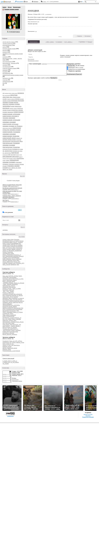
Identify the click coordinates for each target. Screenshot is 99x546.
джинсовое (16, 97)
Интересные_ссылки (8, 317)
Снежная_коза (12, 263)
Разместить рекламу (88, 417)
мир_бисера (18, 299)
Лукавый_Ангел (7, 257)
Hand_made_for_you (8, 344)
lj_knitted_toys (6, 362)
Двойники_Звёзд (7, 298)
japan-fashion (6, 326)
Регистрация (20, 1)
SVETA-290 (10, 245)
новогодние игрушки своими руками (11, 121)
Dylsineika (16, 239)
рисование (7, 156)
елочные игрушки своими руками (13, 101)
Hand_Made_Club (7, 324)
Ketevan (21, 241)
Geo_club (5, 323)
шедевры (5, 230)
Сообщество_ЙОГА (8, 313)
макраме (5, 70)
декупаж (13, 95)
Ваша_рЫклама (7, 281)
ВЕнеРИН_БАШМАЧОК (15, 250)
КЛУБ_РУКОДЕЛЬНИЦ (9, 309)
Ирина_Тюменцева (8, 255)
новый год (19, 138)
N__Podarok (19, 242)
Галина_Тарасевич (8, 252)
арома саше (14, 93)
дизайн (5, 99)
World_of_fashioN (12, 327)
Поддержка (79, 2)
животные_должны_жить (9, 320)
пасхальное (7, 141)
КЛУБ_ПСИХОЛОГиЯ (8, 316)
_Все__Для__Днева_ (8, 291)
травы (7, 160)
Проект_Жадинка (16, 330)
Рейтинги (36, 1)
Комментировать (34, 41)
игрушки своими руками (9, 48)
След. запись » (68, 42)
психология (5, 154)
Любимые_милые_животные (10, 302)
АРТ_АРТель (18, 341)
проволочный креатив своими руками (13, 75)
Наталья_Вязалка (7, 260)
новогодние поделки (11, 136)
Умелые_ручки (20, 342)
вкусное (5, 50)
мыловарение (6, 73)
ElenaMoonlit (6, 241)
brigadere (19, 245)
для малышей (6, 66)
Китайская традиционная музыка (12, 188)
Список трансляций (8, 358)
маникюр (10, 112)
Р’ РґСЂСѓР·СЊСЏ (14, 31)
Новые (90, 42)
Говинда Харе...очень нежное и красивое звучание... (12, 196)
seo (4, 93)
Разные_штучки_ (7, 288)
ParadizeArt (6, 341)
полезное (5, 57)
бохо (4, 95)
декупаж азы (7, 97)
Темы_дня (12, 341)
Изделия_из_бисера (17, 295)
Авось (44, 1)
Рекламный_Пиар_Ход (9, 299)
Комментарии (16, 7)
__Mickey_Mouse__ (15, 326)
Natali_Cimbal (6, 243)
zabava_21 (5, 250)
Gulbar (17, 241)
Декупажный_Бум (18, 308)
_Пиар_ (5, 284)
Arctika (4, 239)
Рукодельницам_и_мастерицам (11, 351)
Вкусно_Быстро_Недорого (10, 334)
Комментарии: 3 (15, 198)
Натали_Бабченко (16, 259)
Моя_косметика (7, 295)
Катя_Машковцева (8, 256)
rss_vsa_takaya (14, 362)
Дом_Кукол (6, 301)
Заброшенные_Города (9, 285)
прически (15, 153)
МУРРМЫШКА (15, 257)
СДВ (17, 311)
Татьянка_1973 (20, 263)
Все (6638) (22, 236)
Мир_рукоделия (17, 294)
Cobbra (8, 239)
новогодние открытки (7, 128)
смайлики (44, 63)
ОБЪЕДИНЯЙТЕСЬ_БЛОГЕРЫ (11, 305)
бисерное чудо (7, 78)
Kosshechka (6, 242)
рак (9, 154)
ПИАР (13, 281)
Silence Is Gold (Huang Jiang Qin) (12, 185)
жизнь (16, 102)
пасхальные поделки (11, 147)
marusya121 (19, 248)
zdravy (4, 280)
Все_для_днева (7, 319)
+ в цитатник (48, 14)
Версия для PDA (88, 414)
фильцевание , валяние (9, 63)
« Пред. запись (50, 42)
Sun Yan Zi (6, 200)
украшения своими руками (11, 161)
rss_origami (6, 363)
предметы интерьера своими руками (13, 53)
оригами (5, 65)
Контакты (88, 415)
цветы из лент (16, 168)
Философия (6, 311)
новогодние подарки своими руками (11, 133)
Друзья (9, 7)
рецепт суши (19, 154)
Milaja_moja (12, 242)
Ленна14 (21, 256)
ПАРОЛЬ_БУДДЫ (13, 276)
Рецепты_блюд (7, 349)
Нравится (79, 36)
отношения (18, 139)
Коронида (16, 256)
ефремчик (13, 264)
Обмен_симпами (16, 319)
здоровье (7, 106)
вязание (5, 52)
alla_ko (15, 245)
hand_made (11, 323)
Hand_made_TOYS (8, 297)
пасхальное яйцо (17, 141)
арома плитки (8, 93)
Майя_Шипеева (7, 259)
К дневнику (59, 42)
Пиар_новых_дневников (9, 315)
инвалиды (18, 106)
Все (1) (23, 227)
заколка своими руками (11, 104)
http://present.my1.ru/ (33, 21)
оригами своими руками (9, 139)
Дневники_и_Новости (18, 298)
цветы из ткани (7, 169)
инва (12, 106)
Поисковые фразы (17, 381)
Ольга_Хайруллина (8, 262)
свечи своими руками (11, 158)
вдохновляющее (7, 45)
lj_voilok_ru (14, 361)
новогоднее (18, 112)
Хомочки (15, 297)
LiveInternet (6, 2)
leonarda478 (19, 246)
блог (4, 83)
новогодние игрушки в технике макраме (11, 117)
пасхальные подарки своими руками (11, 144)
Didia (12, 239)
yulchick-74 (19, 249)
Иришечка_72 (17, 255)
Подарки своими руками (3, 9)
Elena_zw (12, 241)
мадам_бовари (13, 306)
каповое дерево (13, 108)
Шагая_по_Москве (19, 283)
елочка (17, 99)
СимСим (5, 263)
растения (13, 154)
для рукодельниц (7, 61)
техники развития (7, 43)
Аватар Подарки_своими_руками (13, 21)
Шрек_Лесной (6, 264)
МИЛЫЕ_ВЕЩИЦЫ (12, 284)
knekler (8, 246)
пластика (5, 80)
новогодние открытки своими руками (12, 129)
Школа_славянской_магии (10, 348)
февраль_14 (17, 317)
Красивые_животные (8, 290)
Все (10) (22, 176)
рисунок (15, 156)
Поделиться (87, 36)
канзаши (6, 108)
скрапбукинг (20, 158)
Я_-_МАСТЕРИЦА (10, 329)
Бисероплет (12, 311)
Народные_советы (11, 280)
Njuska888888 (14, 243)
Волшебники (18, 309)
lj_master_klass (7, 361)
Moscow (5, 327)
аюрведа (20, 93)
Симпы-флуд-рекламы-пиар (10, 331)
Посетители (15, 379)
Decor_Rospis (20, 322)
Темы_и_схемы (16, 288)
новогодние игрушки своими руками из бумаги (12, 125)
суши (4, 160)
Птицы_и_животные (8, 292)
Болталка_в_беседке (8, 333)
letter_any (5, 248)
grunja (4, 246)
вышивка (5, 71)
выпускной (7, 95)
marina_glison (12, 248)
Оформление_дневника (9, 322)
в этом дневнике (8, 212)
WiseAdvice (17, 345)
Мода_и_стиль (19, 279)
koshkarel (12, 246)
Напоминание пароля (33, 60)
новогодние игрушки (11, 114)
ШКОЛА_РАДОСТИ (8, 308)
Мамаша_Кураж (7, 346)
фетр (9, 168)
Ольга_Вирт (16, 260)
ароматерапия (6, 81)
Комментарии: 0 (14, 186)
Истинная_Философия (9, 279)
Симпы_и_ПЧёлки (18, 312)
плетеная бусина (7, 149)
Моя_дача (5, 276)
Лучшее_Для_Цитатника (9, 329)
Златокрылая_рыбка (8, 253)
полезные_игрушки (8, 294)
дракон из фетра (11, 99)
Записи (4, 7)
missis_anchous (7, 249)
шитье (4, 47)
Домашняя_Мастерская (9, 287)
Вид (81, 2)
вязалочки (5, 306)
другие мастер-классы (9, 42)
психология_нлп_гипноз (9, 342)
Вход (26, 1)
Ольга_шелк (17, 262)
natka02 (13, 249)
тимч (17, 264)
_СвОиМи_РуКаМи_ (8, 283)
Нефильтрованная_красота (16, 301)
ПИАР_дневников (7, 312)
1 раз (36, 31)
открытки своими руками (9, 68)
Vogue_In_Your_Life (8, 345)
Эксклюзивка (12, 277)
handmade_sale (16, 324)
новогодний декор (9, 138)
